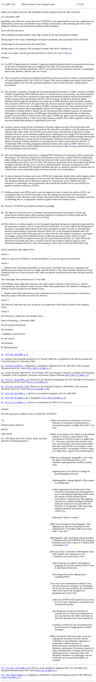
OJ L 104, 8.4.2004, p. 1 (16, 675)
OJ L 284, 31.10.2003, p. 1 (39, 368)
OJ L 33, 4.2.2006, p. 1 (37, 382)
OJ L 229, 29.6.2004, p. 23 (54, 398)
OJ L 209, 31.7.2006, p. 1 (77, 375)
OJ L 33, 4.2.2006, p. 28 (38, 389)
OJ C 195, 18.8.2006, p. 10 (16, 354)
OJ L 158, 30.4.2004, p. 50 (16, 398)
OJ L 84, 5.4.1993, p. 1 (15, 366)
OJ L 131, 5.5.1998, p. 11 (16, 402)
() (70, 48)
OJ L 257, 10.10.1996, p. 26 (17, 380)
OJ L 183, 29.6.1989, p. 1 (16, 393)
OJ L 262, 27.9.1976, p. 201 (17, 386)
